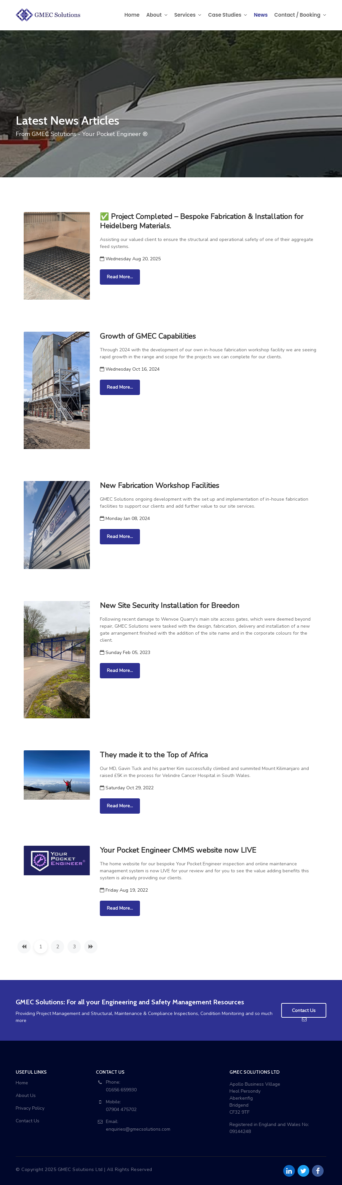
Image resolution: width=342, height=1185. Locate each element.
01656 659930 (121, 1090)
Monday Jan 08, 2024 (125, 518)
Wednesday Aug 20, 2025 (130, 259)
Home (132, 14)
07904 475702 (121, 1109)
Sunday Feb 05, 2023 (125, 652)
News (261, 14)
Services (188, 14)
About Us (26, 1095)
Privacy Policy (30, 1108)
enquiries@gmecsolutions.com (138, 1129)
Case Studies (227, 14)
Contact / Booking (300, 14)
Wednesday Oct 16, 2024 (130, 369)
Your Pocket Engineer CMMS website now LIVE (178, 850)
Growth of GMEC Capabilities (148, 336)
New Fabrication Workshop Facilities (159, 486)
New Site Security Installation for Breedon (169, 606)
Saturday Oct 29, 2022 (127, 788)
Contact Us (27, 1121)
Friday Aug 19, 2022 (124, 890)
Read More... (120, 277)
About (157, 14)
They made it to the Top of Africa (154, 755)
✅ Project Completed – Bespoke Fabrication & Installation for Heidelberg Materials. (201, 221)
